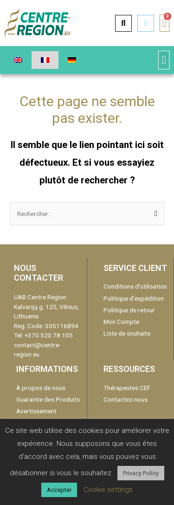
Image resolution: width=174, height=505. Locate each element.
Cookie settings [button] (108, 489)
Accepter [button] (59, 489)
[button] (163, 60)
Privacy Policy (141, 473)
